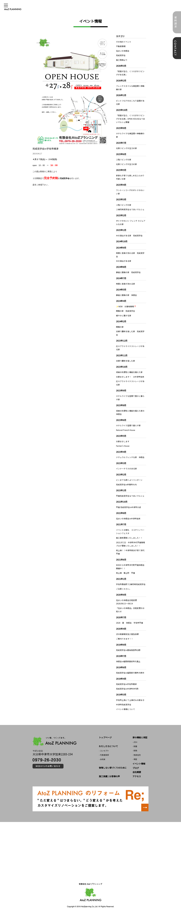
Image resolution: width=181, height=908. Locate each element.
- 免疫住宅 (136, 749)
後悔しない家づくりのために (113, 761)
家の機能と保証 (139, 731)
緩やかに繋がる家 (123, 313)
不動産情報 (121, 46)
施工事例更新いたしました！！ (129, 533)
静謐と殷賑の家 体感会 (126, 293)
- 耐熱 (134, 745)
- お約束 (102, 753)
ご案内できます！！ (124, 633)
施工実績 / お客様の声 (109, 770)
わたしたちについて (108, 740)
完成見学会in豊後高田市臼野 (128, 645)
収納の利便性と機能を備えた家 (129, 369)
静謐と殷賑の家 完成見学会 (128, 270)
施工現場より (121, 59)
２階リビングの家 (123, 158)
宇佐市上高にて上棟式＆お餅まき (130, 694)
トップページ (105, 731)
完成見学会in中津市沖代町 (127, 683)
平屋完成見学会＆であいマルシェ (130, 492)
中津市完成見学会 (123, 699)
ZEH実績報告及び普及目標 (127, 629)
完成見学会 (121, 55)
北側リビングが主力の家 (126, 147)
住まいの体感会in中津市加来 (128, 514)
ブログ (135, 762)
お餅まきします (122, 438)
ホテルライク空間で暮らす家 (128, 422)
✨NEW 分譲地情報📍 (126, 304)
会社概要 (136, 766)
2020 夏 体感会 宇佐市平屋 (129, 617)
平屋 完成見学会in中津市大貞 (128, 503)
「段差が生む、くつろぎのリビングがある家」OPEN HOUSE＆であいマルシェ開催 (130, 118)
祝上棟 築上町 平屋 (125, 568)
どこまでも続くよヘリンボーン (129, 476)
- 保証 (134, 753)
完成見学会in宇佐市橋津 (126, 678)
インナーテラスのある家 (126, 465)
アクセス (136, 770)
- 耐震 (134, 740)
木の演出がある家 (123, 259)
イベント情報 (138, 758)
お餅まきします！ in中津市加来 (130, 374)
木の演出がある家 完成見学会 (129, 233)
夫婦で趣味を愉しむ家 (125, 358)
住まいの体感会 (122, 50)
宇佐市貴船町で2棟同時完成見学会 (131, 579)
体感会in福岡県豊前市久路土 (128, 656)
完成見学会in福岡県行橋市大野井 (130, 667)
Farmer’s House (123, 442)
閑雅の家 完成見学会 (125, 308)
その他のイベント (123, 41)
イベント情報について (125, 703)
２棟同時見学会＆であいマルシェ (130, 208)
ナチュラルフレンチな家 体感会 (130, 453)
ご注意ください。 (123, 584)
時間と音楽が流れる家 (125, 281)
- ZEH (134, 736)
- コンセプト (104, 745)
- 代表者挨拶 (104, 749)
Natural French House (125, 426)
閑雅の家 (120, 324)
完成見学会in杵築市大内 (126, 480)
